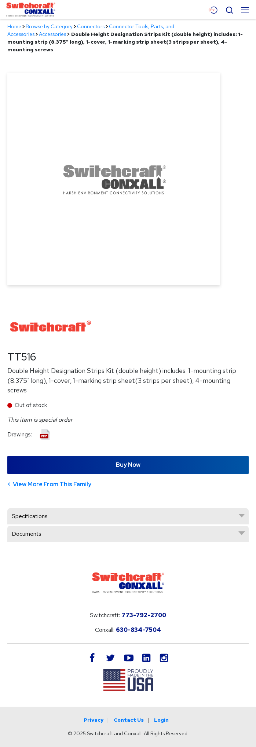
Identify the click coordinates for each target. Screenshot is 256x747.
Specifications (30, 516)
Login (161, 720)
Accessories (52, 34)
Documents (26, 534)
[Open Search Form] (229, 9)
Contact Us (129, 720)
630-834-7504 (138, 630)
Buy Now (128, 465)
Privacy (93, 720)
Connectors (91, 26)
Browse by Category (49, 26)
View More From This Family (52, 484)
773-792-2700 (143, 615)
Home (14, 26)
